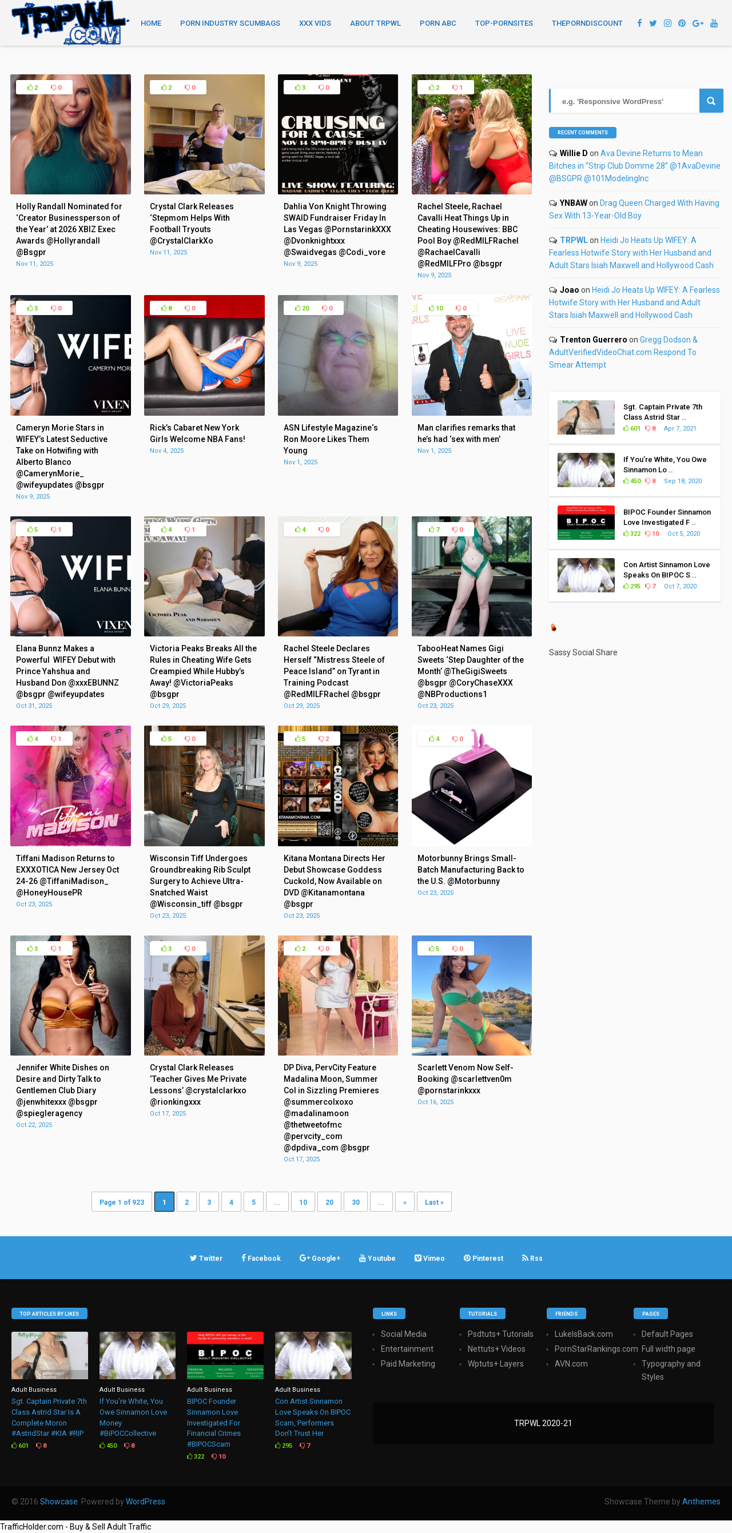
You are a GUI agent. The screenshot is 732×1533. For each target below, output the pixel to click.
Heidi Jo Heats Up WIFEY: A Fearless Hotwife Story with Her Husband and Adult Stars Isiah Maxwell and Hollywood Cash (631, 253)
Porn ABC (438, 23)
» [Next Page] (405, 1202)
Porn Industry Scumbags (230, 23)
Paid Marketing (408, 1363)
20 (302, 308)
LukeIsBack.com (584, 1334)
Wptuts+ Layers (496, 1363)
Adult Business (34, 1389)
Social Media (404, 1334)
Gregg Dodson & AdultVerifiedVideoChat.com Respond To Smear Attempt (623, 352)
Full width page (668, 1348)
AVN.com (571, 1363)
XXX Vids (315, 23)
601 (631, 428)
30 (356, 1202)
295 (631, 586)
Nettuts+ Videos (497, 1348)
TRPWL (574, 240)
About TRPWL (375, 23)
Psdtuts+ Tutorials (501, 1334)
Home (151, 23)
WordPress (145, 1501)
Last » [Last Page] (434, 1202)
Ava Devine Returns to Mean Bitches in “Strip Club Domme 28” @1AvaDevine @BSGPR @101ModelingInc (635, 166)
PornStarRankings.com (596, 1348)
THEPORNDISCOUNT (587, 23)
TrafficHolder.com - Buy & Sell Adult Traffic (75, 1526)
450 (631, 481)
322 (631, 533)
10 (436, 308)
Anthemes (701, 1501)
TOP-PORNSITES (504, 23)
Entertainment (407, 1348)
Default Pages (667, 1334)
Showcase (59, 1501)
